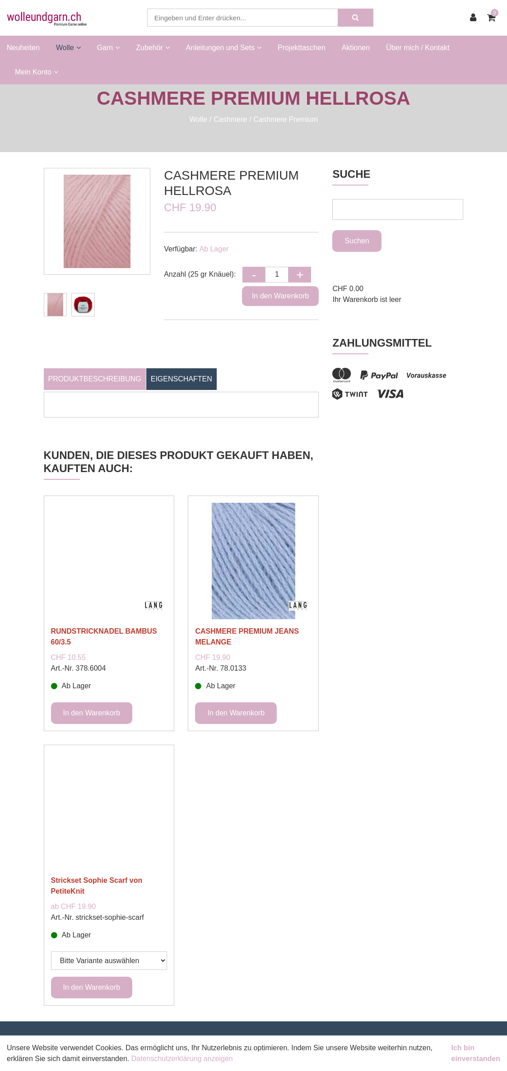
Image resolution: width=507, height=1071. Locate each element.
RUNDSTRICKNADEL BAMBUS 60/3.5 (104, 636)
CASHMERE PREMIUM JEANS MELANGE (246, 636)
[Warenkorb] (493, 18)
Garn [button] (108, 47)
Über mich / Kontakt (418, 47)
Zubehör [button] (153, 47)
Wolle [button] (68, 47)
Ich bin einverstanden (475, 1053)
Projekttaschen (302, 47)
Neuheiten (23, 47)
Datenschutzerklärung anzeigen (182, 1058)
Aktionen (356, 47)
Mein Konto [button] (36, 72)
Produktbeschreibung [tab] (94, 379)
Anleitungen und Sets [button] (223, 47)
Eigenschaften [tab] (181, 379)
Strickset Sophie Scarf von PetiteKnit (97, 885)
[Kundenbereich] (475, 18)
